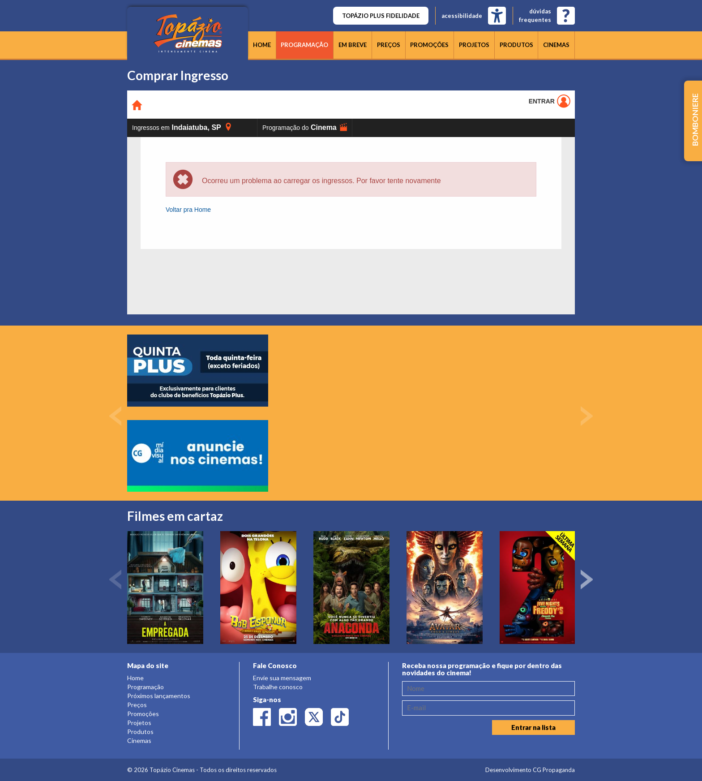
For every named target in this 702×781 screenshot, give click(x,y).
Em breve (352, 44)
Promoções (429, 44)
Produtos (516, 44)
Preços (388, 44)
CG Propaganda (554, 769)
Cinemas (556, 44)
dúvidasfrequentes (535, 15)
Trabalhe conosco (278, 687)
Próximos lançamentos (158, 695)
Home (262, 44)
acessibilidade (461, 15)
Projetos (474, 44)
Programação (304, 44)
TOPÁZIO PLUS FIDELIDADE (380, 15)
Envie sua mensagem (282, 678)
